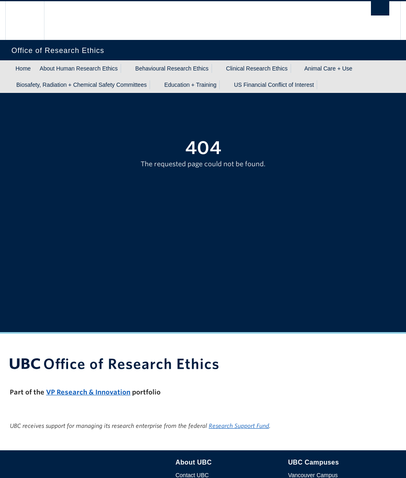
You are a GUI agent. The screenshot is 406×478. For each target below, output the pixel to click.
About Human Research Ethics (78, 68)
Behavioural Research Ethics (172, 68)
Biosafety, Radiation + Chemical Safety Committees (81, 85)
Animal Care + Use (328, 68)
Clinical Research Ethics (257, 68)
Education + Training (190, 85)
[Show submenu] (125, 68)
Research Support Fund (239, 426)
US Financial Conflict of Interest (274, 85)
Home (23, 68)
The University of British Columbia (30, 20)
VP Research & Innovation (88, 392)
